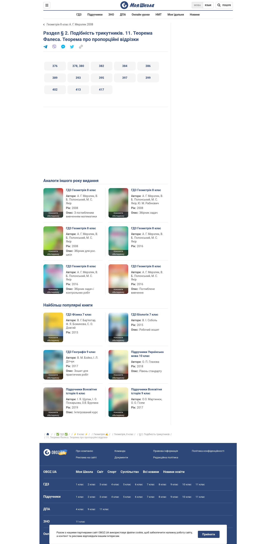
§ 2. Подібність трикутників (154, 434)
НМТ (159, 14)
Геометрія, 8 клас (123, 434)
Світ (100, 472)
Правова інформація (165, 450)
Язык (208, 5)
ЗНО (111, 14)
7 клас (150, 484)
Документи (121, 457)
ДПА (123, 14)
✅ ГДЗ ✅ (62, 434)
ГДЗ (78, 14)
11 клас (200, 484)
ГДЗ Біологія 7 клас (144, 314)
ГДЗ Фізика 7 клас (79, 314)
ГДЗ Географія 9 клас (81, 352)
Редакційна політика (165, 457)
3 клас (103, 484)
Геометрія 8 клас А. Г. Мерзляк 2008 (70, 24)
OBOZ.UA (50, 472)
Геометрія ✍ (101, 434)
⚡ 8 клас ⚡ (81, 434)
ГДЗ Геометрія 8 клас (81, 190)
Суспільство (130, 472)
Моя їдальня (175, 14)
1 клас (80, 484)
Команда (120, 450)
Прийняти (208, 534)
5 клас (127, 484)
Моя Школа (84, 472)
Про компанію (84, 450)
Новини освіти (173, 472)
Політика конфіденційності (208, 450)
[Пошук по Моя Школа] (224, 5)
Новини (194, 14)
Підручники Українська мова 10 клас (147, 354)
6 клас (139, 484)
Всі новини (151, 472)
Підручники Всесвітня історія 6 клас (81, 391)
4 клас (115, 484)
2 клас (91, 484)
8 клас (162, 484)
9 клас (174, 484)
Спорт (112, 472)
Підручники (95, 14)
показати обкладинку (53, 214)
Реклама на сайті (86, 457)
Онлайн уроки (141, 14)
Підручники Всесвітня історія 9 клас (146, 391)
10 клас (186, 484)
